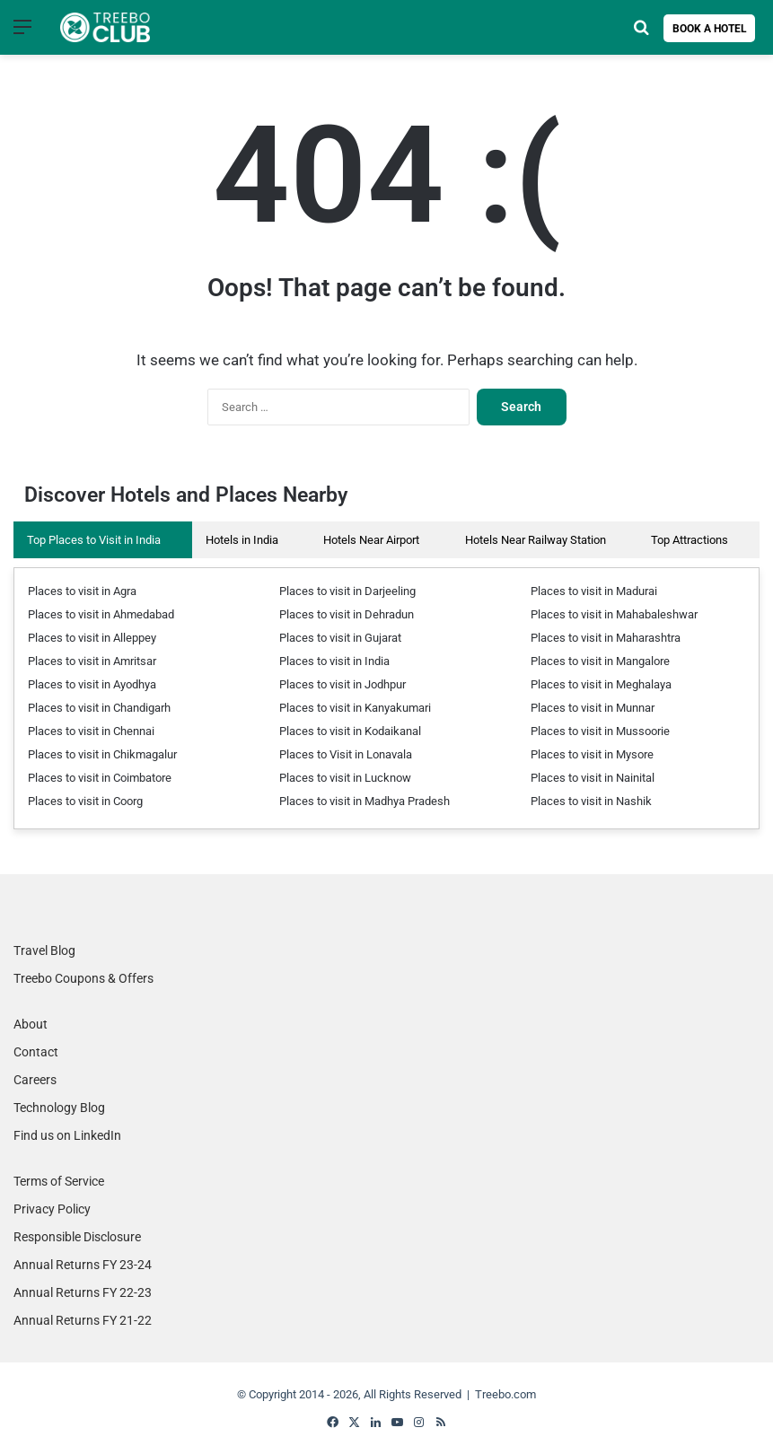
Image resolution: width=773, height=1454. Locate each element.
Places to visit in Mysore (592, 754)
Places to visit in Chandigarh (99, 707)
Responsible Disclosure (77, 1237)
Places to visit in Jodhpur (342, 684)
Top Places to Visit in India (94, 540)
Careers (35, 1080)
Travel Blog (44, 950)
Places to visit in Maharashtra (606, 637)
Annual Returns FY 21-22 (82, 1320)
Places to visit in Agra (82, 591)
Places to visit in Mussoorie (600, 731)
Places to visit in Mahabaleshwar (614, 614)
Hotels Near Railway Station (535, 540)
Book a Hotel (709, 28)
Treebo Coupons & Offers (83, 978)
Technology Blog (59, 1107)
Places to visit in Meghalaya (601, 684)
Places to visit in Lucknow (345, 777)
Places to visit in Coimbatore (99, 777)
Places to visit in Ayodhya (92, 684)
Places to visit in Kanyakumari (355, 707)
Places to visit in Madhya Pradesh (364, 801)
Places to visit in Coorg (85, 801)
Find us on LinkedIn (67, 1135)
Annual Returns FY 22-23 (82, 1292)
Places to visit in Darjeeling (347, 591)
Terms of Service (58, 1181)
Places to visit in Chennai (91, 731)
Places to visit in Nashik (591, 801)
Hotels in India (242, 540)
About (30, 1024)
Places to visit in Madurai (594, 591)
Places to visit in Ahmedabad (101, 614)
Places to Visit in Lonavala (345, 754)
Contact (35, 1052)
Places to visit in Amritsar (92, 661)
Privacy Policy (52, 1209)
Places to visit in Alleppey (92, 637)
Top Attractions (689, 540)
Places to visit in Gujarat (340, 637)
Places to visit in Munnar (592, 707)
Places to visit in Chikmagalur (102, 754)
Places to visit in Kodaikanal (350, 731)
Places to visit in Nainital (592, 777)
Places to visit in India (334, 661)
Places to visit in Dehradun (346, 614)
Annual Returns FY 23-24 (82, 1264)
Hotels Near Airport (371, 540)
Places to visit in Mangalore (600, 661)
